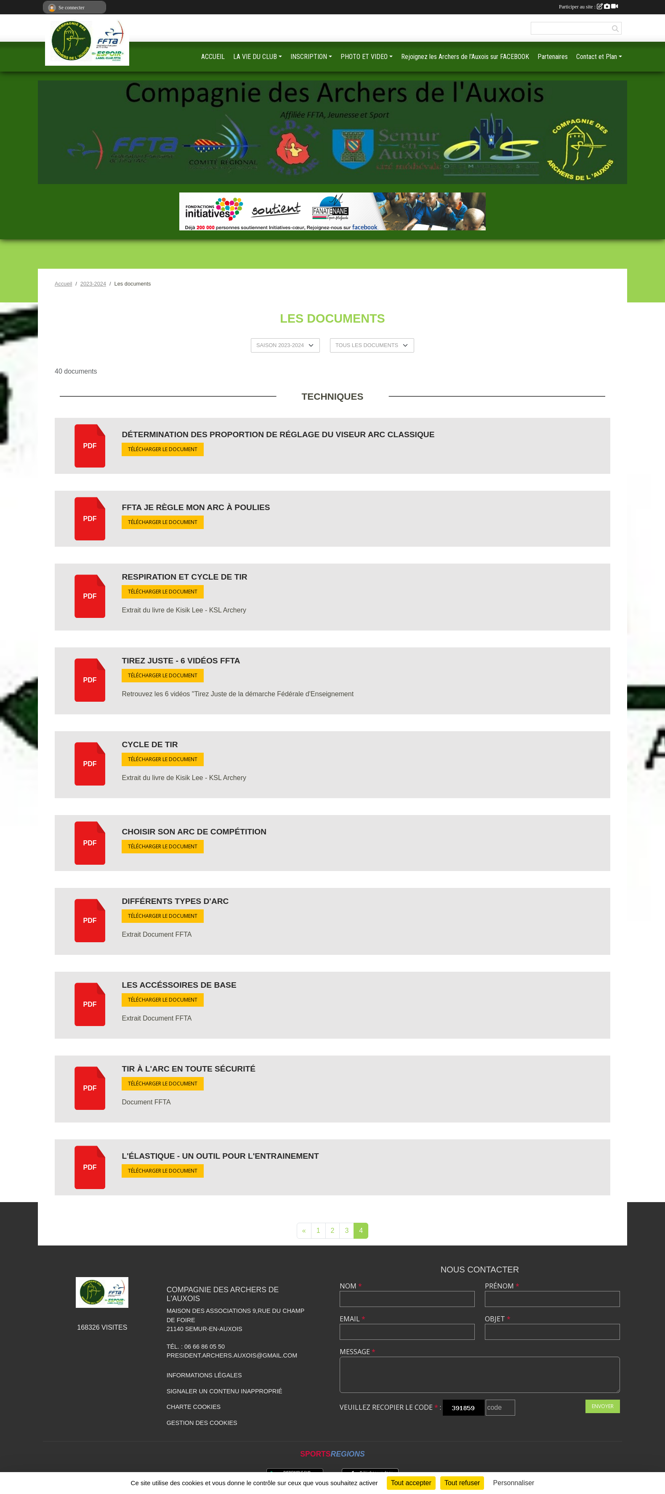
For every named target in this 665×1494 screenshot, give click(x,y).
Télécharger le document (162, 449)
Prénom (502, 1286)
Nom (351, 1286)
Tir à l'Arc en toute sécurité (188, 1068)
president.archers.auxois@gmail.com (232, 1355)
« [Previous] (304, 1230)
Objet (498, 1318)
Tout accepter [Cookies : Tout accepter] (411, 1482)
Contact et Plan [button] (596, 57)
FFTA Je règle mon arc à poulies (196, 507)
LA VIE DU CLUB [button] (255, 57)
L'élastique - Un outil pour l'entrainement (220, 1156)
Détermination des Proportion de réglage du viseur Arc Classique (278, 434)
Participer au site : (588, 7)
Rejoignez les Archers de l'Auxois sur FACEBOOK (465, 57)
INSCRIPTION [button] (308, 57)
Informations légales (204, 1375)
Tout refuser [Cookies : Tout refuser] (462, 1482)
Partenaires (552, 57)
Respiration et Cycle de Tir (184, 576)
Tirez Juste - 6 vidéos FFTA (181, 660)
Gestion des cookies (202, 1422)
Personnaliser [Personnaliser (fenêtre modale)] (514, 1482)
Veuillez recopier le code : (390, 1407)
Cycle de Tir (150, 744)
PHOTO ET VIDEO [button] (364, 57)
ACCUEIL (213, 57)
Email (352, 1318)
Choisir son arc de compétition (194, 831)
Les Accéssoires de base (179, 985)
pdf (90, 445)
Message (357, 1351)
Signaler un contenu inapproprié (224, 1391)
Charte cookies (194, 1406)
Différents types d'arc (175, 901)
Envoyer (603, 1406)
